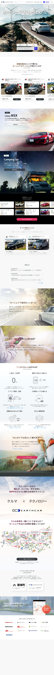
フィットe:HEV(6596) (7, 96)
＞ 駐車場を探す (6, 608)
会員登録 (46, 2)
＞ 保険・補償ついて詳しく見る (39, 427)
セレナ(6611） (9, 251)
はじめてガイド (30, 2)
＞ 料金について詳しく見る (14, 427)
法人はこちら (38, 2)
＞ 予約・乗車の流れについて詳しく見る (14, 408)
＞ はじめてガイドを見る (17, 448)
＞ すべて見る (40, 283)
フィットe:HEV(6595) (30, 96)
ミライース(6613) (33, 251)
